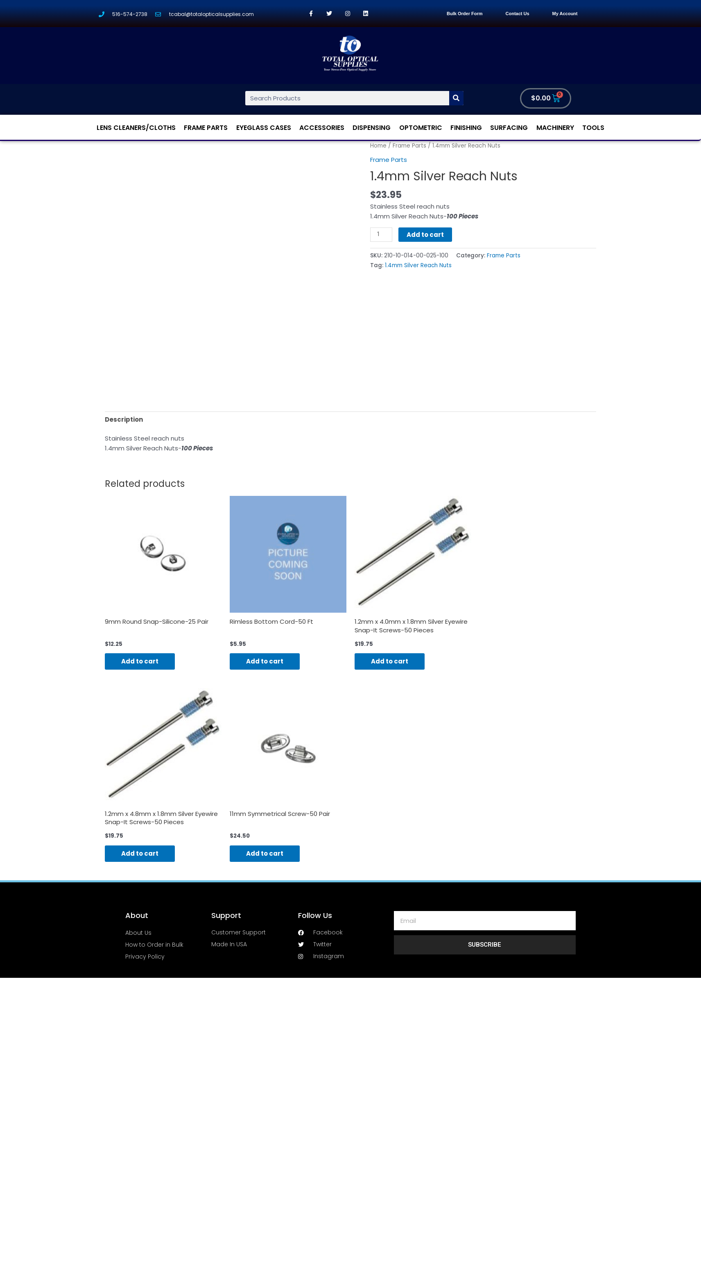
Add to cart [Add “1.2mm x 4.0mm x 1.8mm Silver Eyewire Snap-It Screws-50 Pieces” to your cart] (389, 661)
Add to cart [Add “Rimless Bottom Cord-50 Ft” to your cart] (264, 661)
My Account (565, 13)
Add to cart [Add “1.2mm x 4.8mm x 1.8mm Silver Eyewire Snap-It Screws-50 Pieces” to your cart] (139, 853)
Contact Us (517, 13)
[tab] (124, 419)
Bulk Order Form (464, 13)
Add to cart (425, 234)
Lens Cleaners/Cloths (136, 127)
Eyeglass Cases (263, 127)
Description (124, 419)
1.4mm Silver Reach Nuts (418, 265)
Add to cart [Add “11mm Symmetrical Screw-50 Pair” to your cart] (264, 853)
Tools (593, 127)
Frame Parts (206, 127)
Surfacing (509, 127)
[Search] (456, 98)
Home (378, 146)
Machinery (555, 127)
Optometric (420, 127)
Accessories (321, 127)
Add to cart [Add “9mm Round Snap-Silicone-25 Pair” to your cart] (139, 661)
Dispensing (372, 127)
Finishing (466, 127)
